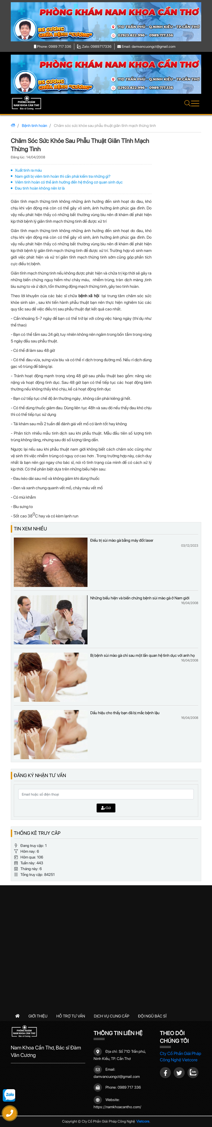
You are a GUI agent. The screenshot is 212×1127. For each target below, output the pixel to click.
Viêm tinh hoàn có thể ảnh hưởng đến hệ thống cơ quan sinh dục (69, 182)
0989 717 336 (129, 1087)
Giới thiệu (37, 1016)
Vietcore (142, 1121)
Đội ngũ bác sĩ (152, 1016)
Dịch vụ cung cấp (111, 1016)
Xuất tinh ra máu (28, 170)
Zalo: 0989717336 (94, 46)
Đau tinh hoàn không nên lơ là (40, 188)
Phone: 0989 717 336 (52, 46)
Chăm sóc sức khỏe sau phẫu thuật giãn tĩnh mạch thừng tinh (105, 125)
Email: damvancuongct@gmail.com (146, 46)
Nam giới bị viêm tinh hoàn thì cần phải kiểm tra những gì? (62, 176)
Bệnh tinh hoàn (34, 125)
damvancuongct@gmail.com (117, 1076)
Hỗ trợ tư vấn (70, 1016)
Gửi (106, 808)
